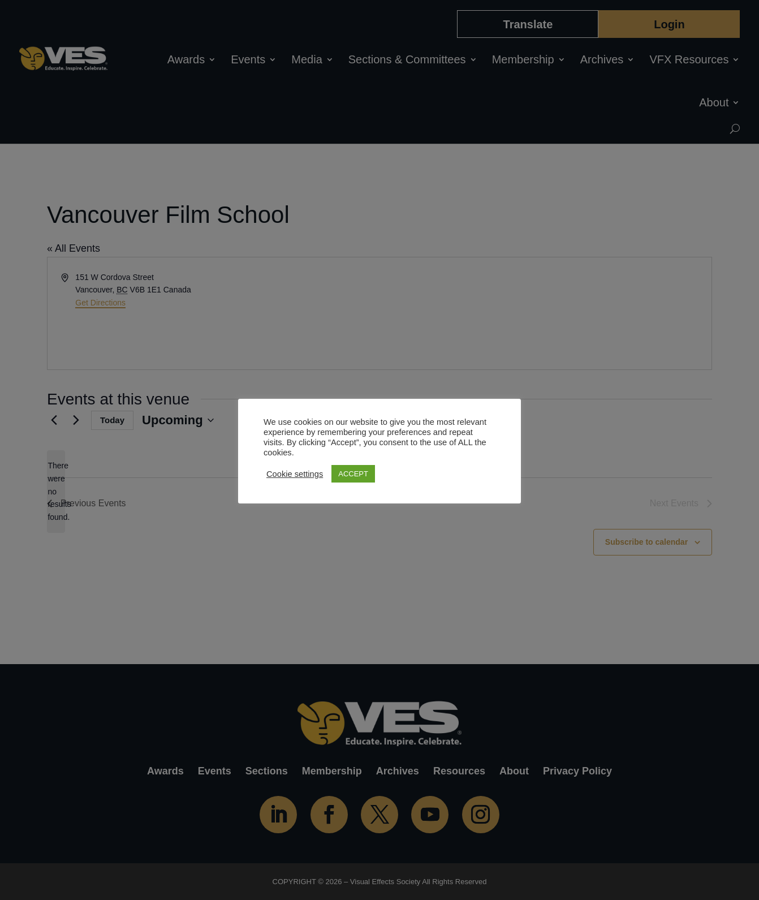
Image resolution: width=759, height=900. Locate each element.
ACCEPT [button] (353, 474)
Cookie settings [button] (294, 474)
